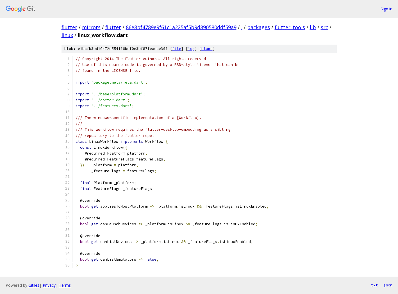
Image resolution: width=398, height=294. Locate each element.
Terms (65, 285)
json (387, 285)
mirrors (91, 27)
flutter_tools (290, 27)
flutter (69, 27)
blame (207, 48)
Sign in (386, 9)
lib (313, 27)
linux (67, 35)
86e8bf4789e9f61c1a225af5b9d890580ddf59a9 (181, 27)
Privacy (49, 285)
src (324, 27)
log (191, 48)
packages (258, 27)
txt (374, 285)
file (176, 48)
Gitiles (33, 285)
